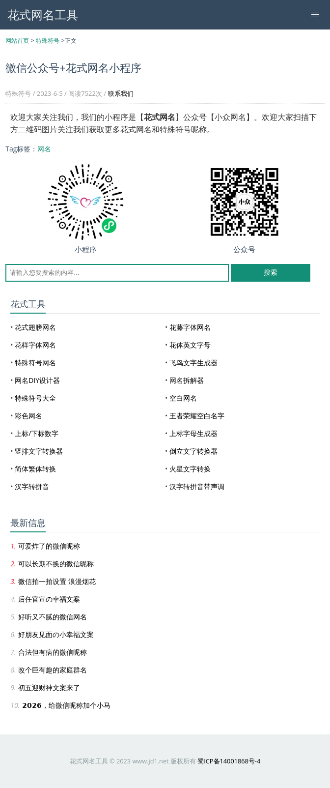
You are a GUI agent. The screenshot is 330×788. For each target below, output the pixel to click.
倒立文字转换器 (193, 451)
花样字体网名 (35, 345)
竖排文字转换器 (39, 451)
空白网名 (183, 398)
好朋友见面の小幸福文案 (56, 634)
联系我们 (121, 93)
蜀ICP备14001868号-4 (228, 761)
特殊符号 (47, 40)
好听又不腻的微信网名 (52, 616)
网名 (44, 148)
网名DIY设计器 (37, 380)
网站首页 (17, 40)
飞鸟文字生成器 (193, 362)
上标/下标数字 (36, 433)
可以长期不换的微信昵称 (56, 563)
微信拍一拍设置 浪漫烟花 (57, 581)
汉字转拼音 (32, 486)
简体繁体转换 (35, 468)
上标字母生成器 (193, 433)
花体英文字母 (190, 345)
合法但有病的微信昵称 (52, 652)
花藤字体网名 (190, 327)
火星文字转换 (190, 468)
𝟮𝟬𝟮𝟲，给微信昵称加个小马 (66, 705)
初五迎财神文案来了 (49, 687)
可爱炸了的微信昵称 (49, 546)
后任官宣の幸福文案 (49, 599)
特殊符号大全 (35, 398)
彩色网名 (28, 415)
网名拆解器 (186, 380)
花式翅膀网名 (35, 327)
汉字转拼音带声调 (196, 486)
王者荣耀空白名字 (196, 415)
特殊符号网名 (35, 362)
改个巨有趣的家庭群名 (52, 669)
